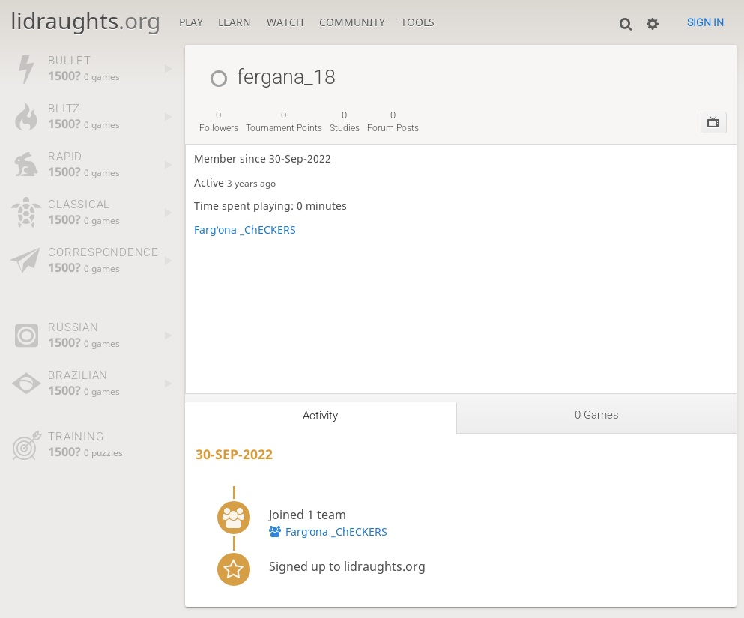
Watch (285, 22)
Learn (234, 22)
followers (218, 121)
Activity (320, 415)
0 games (597, 415)
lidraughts (85, 20)
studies (345, 121)
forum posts (393, 121)
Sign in (705, 22)
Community (352, 22)
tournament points (284, 121)
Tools (418, 22)
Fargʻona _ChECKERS (245, 230)
